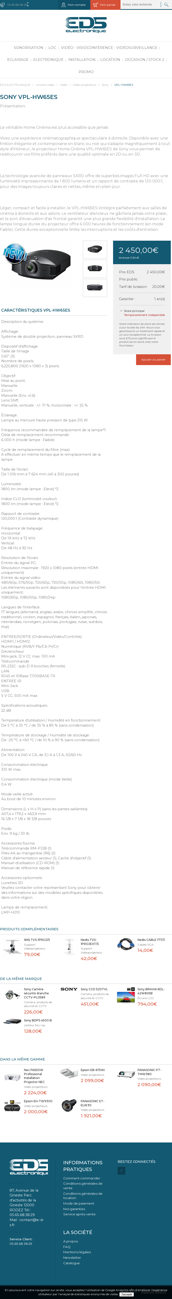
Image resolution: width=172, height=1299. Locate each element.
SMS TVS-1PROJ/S (37, 940)
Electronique (48, 60)
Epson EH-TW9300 (38, 1101)
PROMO (86, 72)
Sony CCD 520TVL (94, 989)
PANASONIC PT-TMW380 (149, 1072)
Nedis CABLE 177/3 (151, 940)
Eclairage (18, 60)
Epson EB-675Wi (93, 1070)
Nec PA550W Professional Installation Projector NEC (34, 1076)
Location (110, 60)
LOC (52, 48)
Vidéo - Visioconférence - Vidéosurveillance (109, 48)
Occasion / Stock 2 (144, 60)
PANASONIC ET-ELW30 (92, 1103)
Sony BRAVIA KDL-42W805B (151, 991)
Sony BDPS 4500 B (38, 1020)
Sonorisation (28, 48)
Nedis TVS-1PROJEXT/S (90, 942)
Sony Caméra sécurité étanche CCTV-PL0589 (36, 993)
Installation (82, 60)
